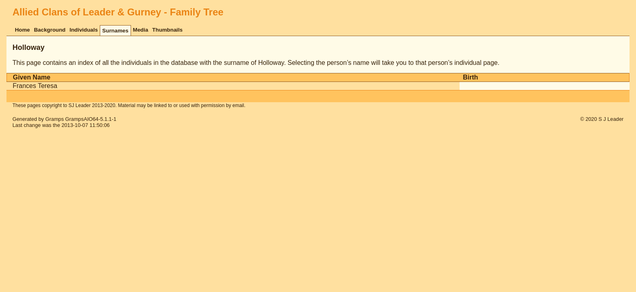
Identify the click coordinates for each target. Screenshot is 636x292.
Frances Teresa (35, 85)
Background (50, 30)
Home (22, 30)
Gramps (54, 119)
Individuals (83, 30)
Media (140, 30)
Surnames (115, 31)
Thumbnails (167, 30)
